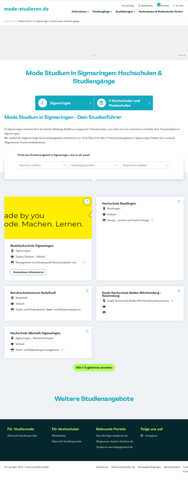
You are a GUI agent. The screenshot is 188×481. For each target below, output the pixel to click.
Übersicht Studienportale (22, 435)
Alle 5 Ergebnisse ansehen (94, 367)
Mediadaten (59, 435)
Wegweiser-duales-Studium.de (114, 441)
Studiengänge (101, 11)
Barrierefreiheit (172, 466)
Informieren (79, 11)
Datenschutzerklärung (123, 466)
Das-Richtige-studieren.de (112, 435)
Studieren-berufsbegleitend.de (114, 447)
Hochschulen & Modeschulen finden (161, 11)
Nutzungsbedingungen (149, 466)
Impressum (102, 466)
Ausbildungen (124, 11)
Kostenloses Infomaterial (28, 272)
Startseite (9, 21)
